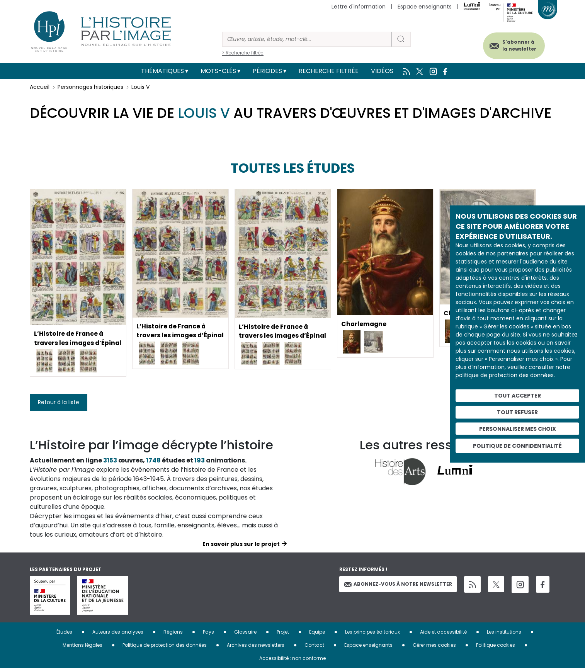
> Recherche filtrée (243, 52)
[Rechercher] (306, 39)
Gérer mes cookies (434, 645)
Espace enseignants (425, 6)
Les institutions (504, 632)
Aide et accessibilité (443, 632)
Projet (283, 632)
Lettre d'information (359, 6)
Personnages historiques (90, 87)
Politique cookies (495, 645)
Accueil (39, 87)
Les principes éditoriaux (372, 632)
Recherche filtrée (329, 70)
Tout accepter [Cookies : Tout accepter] (517, 395)
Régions (173, 632)
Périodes (267, 70)
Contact (314, 645)
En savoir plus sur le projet (241, 544)
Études (64, 632)
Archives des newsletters (255, 645)
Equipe (317, 632)
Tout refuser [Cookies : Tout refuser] (517, 412)
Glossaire (245, 632)
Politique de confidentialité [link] (517, 446)
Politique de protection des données (164, 645)
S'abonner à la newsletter (518, 45)
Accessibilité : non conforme (292, 658)
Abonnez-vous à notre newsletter (398, 584)
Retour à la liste (58, 402)
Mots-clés (218, 70)
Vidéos (382, 70)
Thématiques (162, 70)
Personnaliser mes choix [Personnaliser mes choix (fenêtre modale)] (517, 428)
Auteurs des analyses (117, 632)
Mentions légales (82, 645)
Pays (208, 632)
